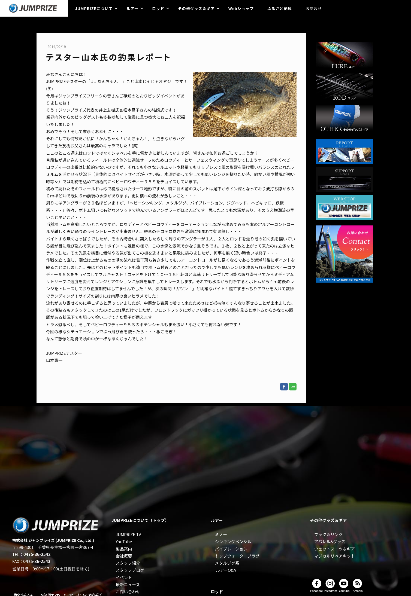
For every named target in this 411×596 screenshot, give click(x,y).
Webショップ (241, 8)
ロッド (158, 8)
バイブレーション (231, 549)
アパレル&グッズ (329, 541)
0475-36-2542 (37, 554)
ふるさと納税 (279, 8)
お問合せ (314, 8)
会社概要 (124, 556)
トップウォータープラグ (237, 556)
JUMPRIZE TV (128, 534)
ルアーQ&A (226, 570)
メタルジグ (225, 563)
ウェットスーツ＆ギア (334, 549)
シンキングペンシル (233, 541)
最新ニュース (128, 584)
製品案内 (124, 549)
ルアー (132, 8)
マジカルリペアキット (334, 556)
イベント (124, 577)
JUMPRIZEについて (94, 8)
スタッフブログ (130, 570)
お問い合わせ (128, 591)
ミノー (221, 534)
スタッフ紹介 (128, 563)
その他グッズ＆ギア (196, 8)
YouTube (124, 541)
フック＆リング (328, 534)
